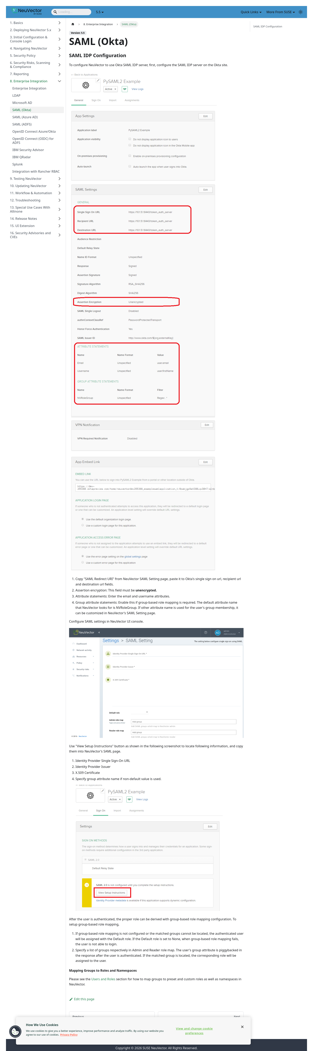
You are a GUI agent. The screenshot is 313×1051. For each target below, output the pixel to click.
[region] (133, 1031)
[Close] (242, 1026)
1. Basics (16, 23)
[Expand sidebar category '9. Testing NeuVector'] (59, 178)
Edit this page (81, 999)
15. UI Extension (22, 226)
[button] (15, 1031)
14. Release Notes (23, 218)
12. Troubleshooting (25, 200)
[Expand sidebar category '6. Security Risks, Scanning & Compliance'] (59, 65)
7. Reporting (19, 74)
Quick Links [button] (249, 12)
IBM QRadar (21, 157)
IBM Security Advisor (28, 150)
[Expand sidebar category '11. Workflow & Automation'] (59, 193)
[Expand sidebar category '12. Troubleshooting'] (59, 200)
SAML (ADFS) (22, 124)
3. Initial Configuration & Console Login (29, 39)
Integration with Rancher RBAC (36, 171)
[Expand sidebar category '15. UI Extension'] (59, 226)
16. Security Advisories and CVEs (30, 235)
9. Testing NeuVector (26, 178)
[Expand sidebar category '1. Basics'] (59, 23)
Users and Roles (103, 979)
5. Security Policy (23, 55)
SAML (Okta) (21, 110)
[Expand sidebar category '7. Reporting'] (59, 74)
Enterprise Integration (29, 88)
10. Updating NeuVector (28, 186)
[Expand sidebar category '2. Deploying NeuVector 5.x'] (59, 30)
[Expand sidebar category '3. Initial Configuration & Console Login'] (59, 39)
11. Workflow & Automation (31, 193)
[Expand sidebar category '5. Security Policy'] (59, 55)
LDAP (16, 95)
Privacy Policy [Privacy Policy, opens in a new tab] (68, 1034)
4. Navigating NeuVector (28, 48)
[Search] (71, 12)
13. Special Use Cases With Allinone (30, 209)
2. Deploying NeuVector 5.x (30, 30)
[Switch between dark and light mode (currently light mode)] (300, 12)
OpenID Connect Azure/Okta (34, 131)
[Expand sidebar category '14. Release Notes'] (59, 218)
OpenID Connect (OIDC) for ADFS (33, 140)
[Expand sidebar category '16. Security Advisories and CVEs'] (59, 235)
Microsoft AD (22, 103)
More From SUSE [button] (279, 12)
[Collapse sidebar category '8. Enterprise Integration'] (59, 81)
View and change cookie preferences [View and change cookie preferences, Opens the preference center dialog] (194, 1031)
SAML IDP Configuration (267, 26)
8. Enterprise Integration (29, 81)
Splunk (17, 164)
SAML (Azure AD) (25, 117)
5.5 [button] (98, 12)
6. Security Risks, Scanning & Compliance (30, 65)
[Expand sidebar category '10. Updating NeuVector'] (59, 186)
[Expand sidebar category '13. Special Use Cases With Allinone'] (59, 209)
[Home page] (73, 24)
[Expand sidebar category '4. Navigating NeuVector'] (59, 48)
